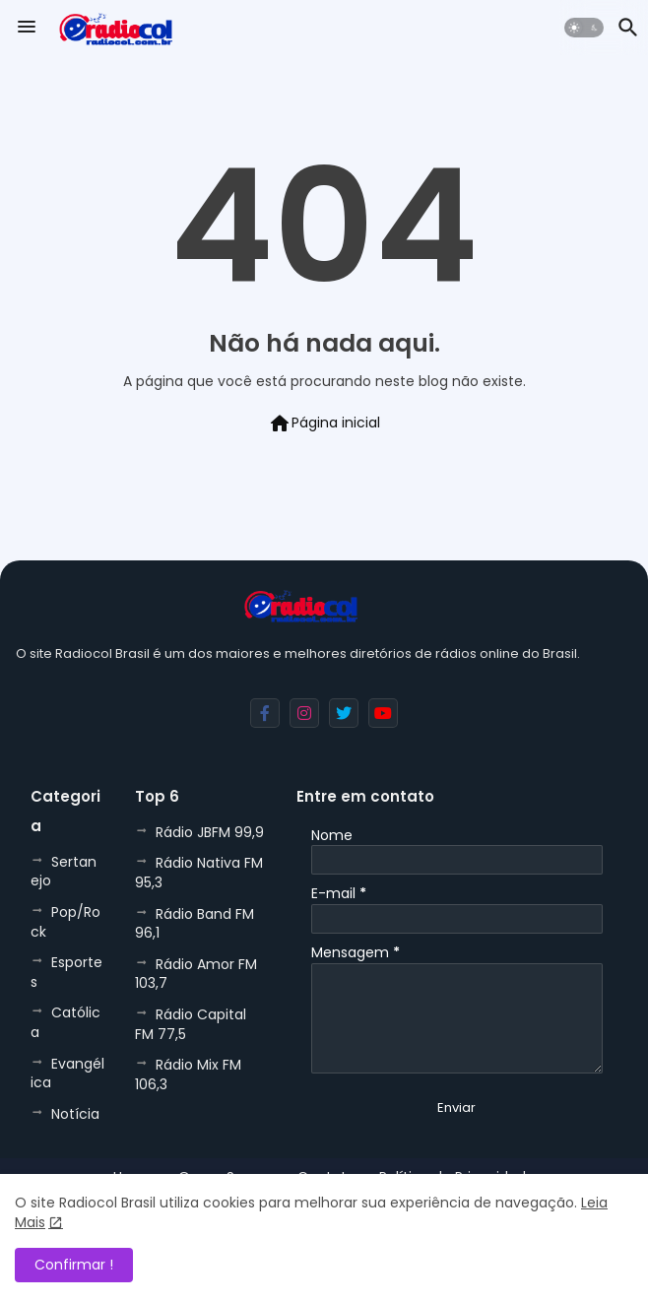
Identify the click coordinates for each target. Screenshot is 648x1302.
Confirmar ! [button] (73, 1264)
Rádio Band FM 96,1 (194, 924)
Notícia (75, 1114)
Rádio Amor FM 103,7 (196, 974)
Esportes (66, 972)
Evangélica (67, 1073)
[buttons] (265, 713)
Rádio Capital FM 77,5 (190, 1024)
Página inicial (324, 423)
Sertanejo (64, 871)
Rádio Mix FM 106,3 (188, 1074)
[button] (584, 27)
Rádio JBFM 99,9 (210, 832)
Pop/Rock (65, 922)
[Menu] (26, 27)
